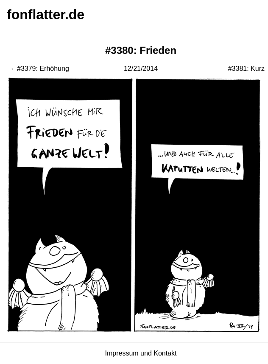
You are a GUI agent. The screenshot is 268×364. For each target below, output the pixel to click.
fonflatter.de (45, 14)
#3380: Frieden (140, 50)
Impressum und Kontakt (141, 353)
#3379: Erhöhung (43, 68)
